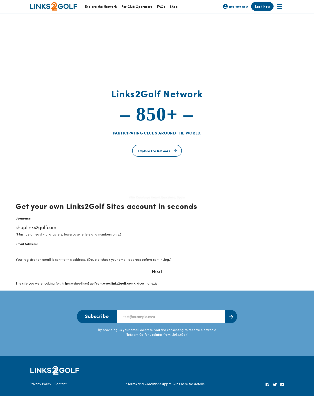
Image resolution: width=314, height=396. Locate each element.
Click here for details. (189, 384)
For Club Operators (137, 6)
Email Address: (27, 244)
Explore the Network (101, 6)
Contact (60, 384)
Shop (174, 6)
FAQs (161, 6)
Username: (23, 218)
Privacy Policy (40, 384)
